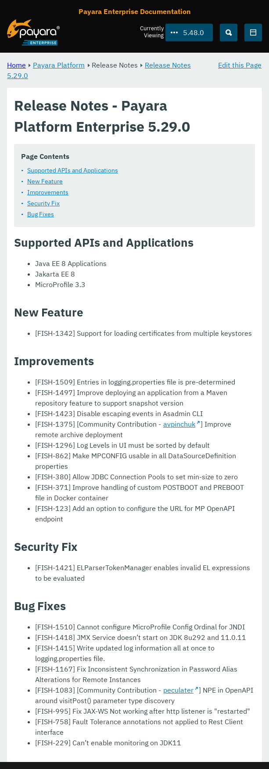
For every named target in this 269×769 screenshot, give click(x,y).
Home (16, 65)
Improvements (47, 192)
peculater (178, 690)
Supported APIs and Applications (72, 170)
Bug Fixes (40, 214)
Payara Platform (59, 65)
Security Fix (43, 203)
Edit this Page (240, 65)
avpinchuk (179, 424)
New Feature (45, 181)
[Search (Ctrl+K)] (228, 32)
